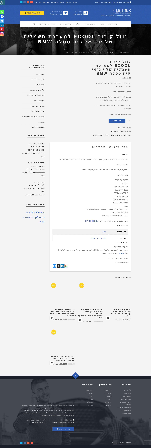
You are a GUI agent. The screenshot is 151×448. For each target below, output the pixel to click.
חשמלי (92, 238)
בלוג (78, 24)
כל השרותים (127, 390)
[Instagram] (2, 34)
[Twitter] (2, 21)
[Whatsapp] (2, 12)
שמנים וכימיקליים (117, 131)
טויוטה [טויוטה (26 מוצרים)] (35, 212)
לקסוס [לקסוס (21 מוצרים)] (35, 217)
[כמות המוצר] (128, 120)
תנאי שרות (38, 2)
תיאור (125, 147)
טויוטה (117, 135)
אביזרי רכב (40, 74)
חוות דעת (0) (99, 147)
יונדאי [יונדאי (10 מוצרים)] (42, 217)
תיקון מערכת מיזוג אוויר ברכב (125, 403)
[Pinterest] (2, 30)
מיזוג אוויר (41, 122)
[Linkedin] (2, 25)
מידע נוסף (114, 147)
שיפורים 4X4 (127, 410)
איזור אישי (68, 2)
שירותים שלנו (65, 24)
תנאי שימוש (46, 2)
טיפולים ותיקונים (126, 399)
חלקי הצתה (40, 84)
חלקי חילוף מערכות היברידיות (33, 116)
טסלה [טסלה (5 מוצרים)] (28, 212)
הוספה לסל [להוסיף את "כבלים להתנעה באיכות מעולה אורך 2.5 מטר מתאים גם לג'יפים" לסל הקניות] (52, 363)
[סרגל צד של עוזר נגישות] (2, 2)
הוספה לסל (117, 121)
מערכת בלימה (39, 100)
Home (120, 52)
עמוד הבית (113, 24)
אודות (53, 24)
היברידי (99, 238)
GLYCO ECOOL (91, 221)
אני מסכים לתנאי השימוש (121, 262)
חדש (104, 232)
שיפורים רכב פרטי (125, 407)
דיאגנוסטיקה (127, 396)
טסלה (112, 135)
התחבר (75, 2)
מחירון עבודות (127, 413)
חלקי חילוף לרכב (38, 79)
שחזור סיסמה (54, 2)
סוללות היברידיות (38, 127)
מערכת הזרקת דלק (37, 106)
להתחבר (120, 253)
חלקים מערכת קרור (37, 90)
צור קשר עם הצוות (63, 429)
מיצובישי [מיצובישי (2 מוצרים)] (27, 217)
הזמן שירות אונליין (32, 13)
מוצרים (67, 52)
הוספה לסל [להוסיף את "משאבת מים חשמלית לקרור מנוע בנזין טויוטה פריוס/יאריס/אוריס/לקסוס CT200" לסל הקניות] (80, 320)
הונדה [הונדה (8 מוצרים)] (42, 212)
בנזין (104, 238)
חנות (102, 24)
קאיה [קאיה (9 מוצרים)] (42, 221)
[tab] (123, 147)
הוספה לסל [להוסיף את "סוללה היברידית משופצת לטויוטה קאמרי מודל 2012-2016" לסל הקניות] (108, 318)
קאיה (95, 135)
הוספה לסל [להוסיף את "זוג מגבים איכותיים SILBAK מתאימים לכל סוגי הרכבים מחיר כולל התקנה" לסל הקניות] (52, 318)
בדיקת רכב (127, 393)
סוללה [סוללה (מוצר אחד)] (23, 217)
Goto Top (76, 376)
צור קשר (42, 24)
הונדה (123, 135)
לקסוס (101, 135)
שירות (91, 399)
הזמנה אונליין (90, 24)
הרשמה (62, 2)
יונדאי (107, 135)
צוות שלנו (90, 402)
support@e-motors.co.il (65, 422)
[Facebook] (2, 17)
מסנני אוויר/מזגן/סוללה (36, 95)
